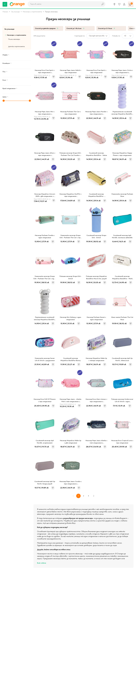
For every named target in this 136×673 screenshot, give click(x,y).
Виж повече (41, 563)
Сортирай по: (79, 36)
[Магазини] (114, 4)
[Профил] (124, 4)
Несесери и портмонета (32, 12)
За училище (15, 12)
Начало (5, 12)
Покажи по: (116, 36)
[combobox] (63, 4)
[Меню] (5, 4)
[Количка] (130, 4)
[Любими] (119, 4)
